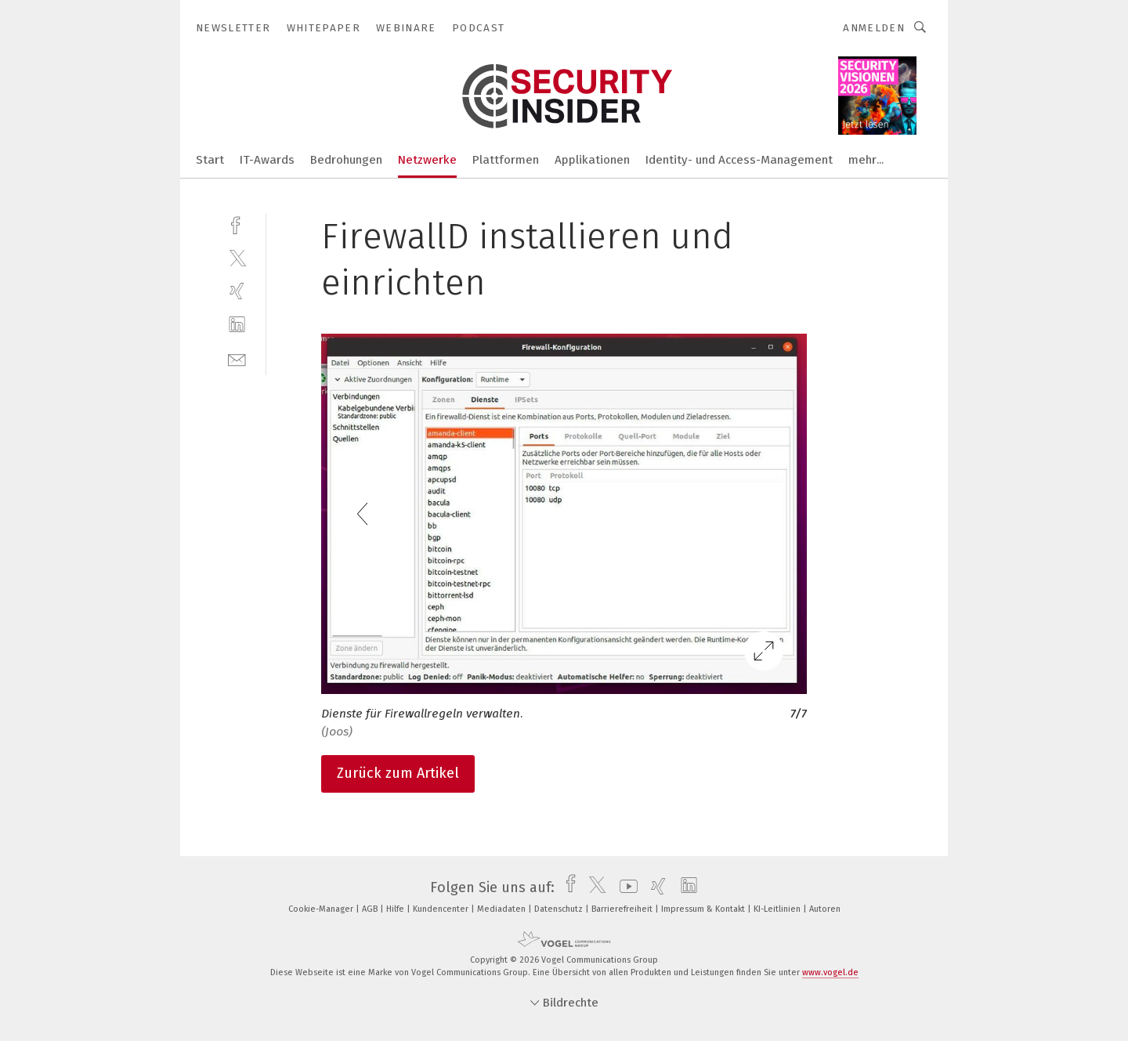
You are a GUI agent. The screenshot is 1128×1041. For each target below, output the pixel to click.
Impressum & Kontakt (704, 909)
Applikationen (592, 160)
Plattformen (505, 160)
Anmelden (874, 27)
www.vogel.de (830, 972)
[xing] (237, 291)
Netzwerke (427, 160)
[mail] (237, 358)
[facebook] (237, 223)
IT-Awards (267, 160)
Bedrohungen (346, 160)
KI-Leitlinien (778, 909)
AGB (371, 909)
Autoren (825, 909)
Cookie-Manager (322, 909)
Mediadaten (502, 909)
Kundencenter (442, 909)
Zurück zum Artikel (398, 773)
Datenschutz (559, 909)
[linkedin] (237, 324)
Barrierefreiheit (623, 909)
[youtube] (625, 887)
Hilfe (396, 909)
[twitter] (237, 257)
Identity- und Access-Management (739, 160)
